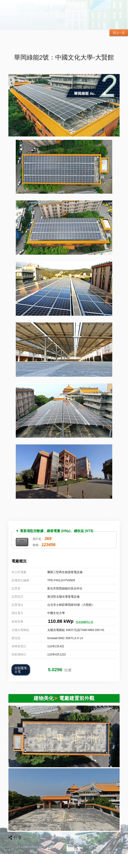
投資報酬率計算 (84, 621)
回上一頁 (119, 32)
